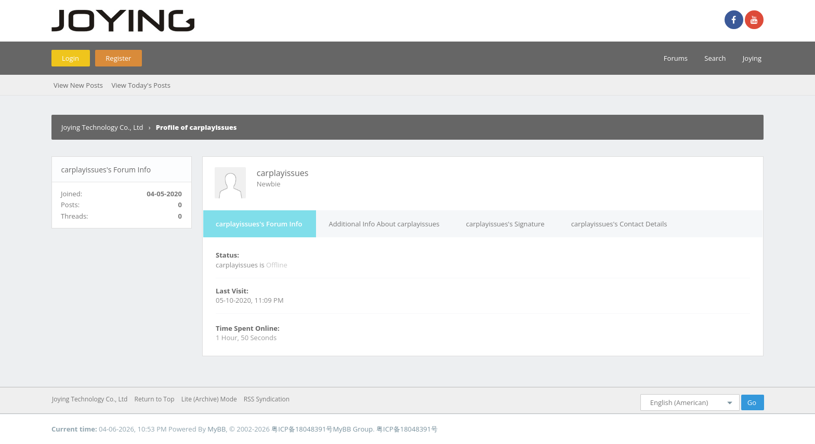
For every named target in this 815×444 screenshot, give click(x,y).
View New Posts (78, 85)
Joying (752, 58)
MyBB (216, 429)
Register (118, 58)
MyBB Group (353, 429)
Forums (676, 58)
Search (715, 58)
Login (70, 58)
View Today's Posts (140, 85)
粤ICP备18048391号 (302, 429)
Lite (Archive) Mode (209, 399)
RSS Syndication (267, 399)
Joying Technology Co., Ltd (102, 127)
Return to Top (155, 399)
